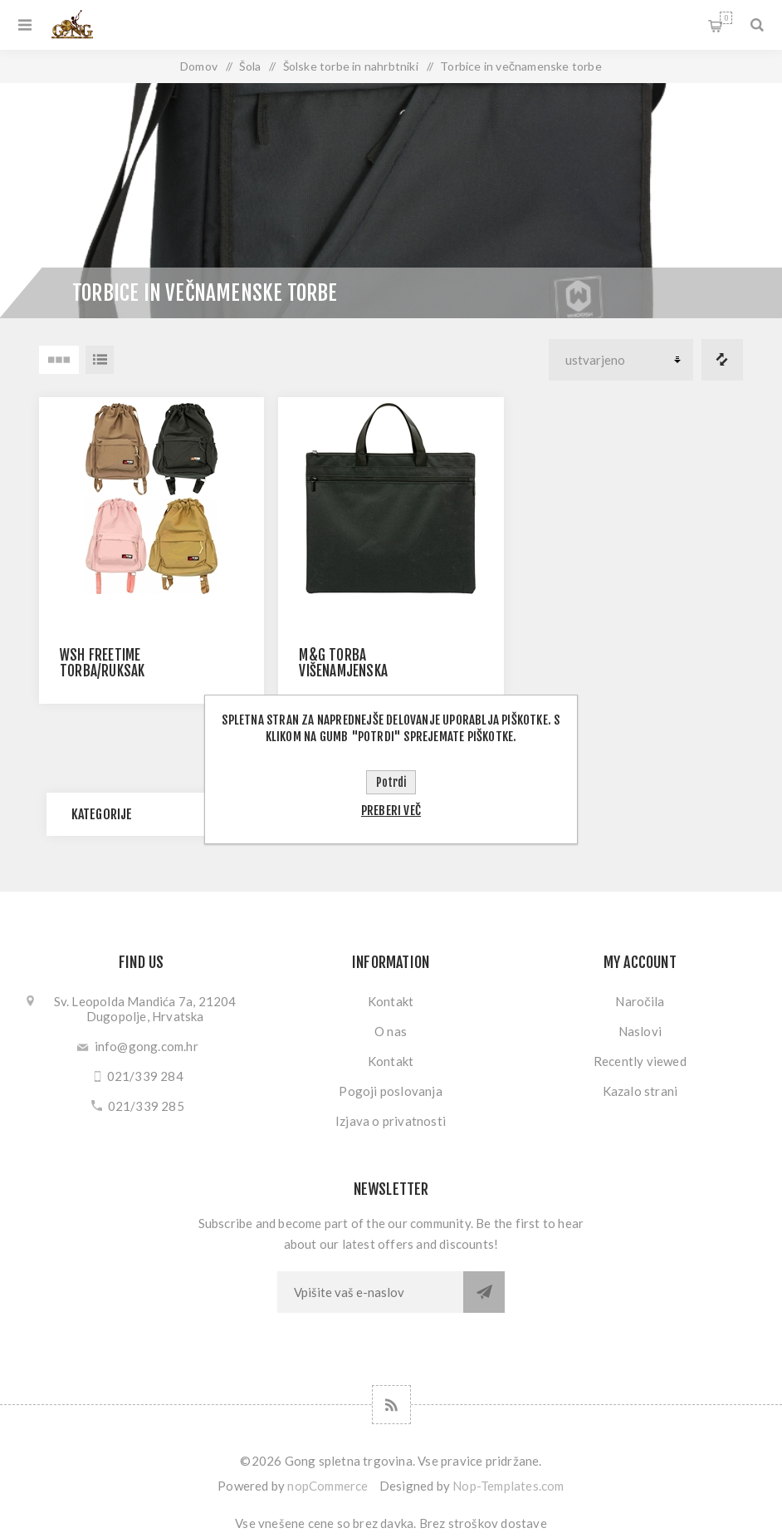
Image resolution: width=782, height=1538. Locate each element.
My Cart (726, 18)
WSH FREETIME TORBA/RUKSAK (102, 663)
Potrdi (391, 782)
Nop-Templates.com (508, 1485)
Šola (250, 66)
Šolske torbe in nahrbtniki (350, 66)
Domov (198, 66)
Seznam (100, 360)
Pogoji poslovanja (390, 1090)
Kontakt (390, 1001)
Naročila (639, 1001)
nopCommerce (327, 1485)
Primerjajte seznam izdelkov (722, 360)
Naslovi (640, 1031)
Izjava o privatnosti (390, 1120)
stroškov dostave (497, 1523)
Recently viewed (640, 1061)
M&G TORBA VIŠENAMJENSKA (343, 663)
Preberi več (391, 810)
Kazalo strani (640, 1090)
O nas (390, 1031)
